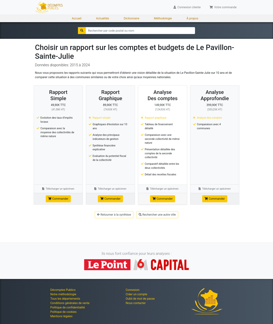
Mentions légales (61, 316)
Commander (58, 198)
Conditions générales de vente (69, 303)
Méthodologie (163, 18)
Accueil (76, 18)
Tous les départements (65, 298)
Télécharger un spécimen (58, 188)
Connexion (132, 290)
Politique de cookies (63, 312)
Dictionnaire (131, 18)
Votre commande (223, 7)
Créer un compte (136, 294)
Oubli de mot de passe (140, 298)
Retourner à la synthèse (114, 214)
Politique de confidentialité (67, 307)
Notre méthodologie (63, 294)
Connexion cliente (187, 7)
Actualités (102, 18)
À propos (192, 18)
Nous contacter (136, 303)
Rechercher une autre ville (157, 214)
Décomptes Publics (63, 290)
